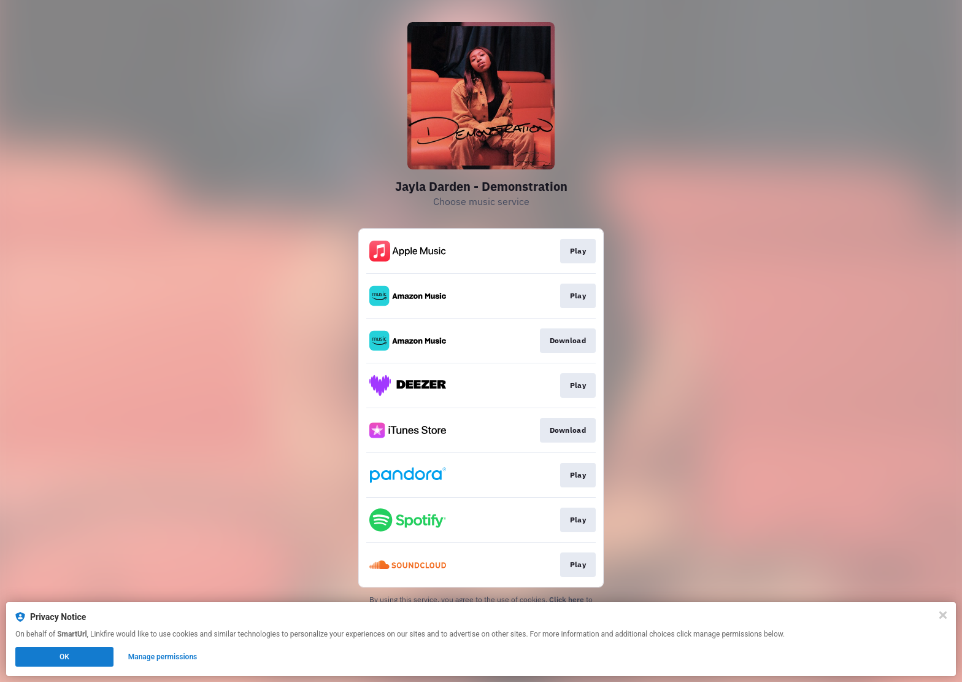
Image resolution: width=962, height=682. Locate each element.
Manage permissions (163, 657)
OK (64, 657)
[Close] (943, 615)
